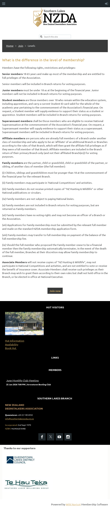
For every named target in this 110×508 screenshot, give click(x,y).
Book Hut (11, 348)
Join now (55, 290)
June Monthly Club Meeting (22, 380)
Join (20, 45)
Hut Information (14, 340)
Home (9, 45)
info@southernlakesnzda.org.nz (19, 418)
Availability (11, 344)
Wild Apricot (73, 504)
